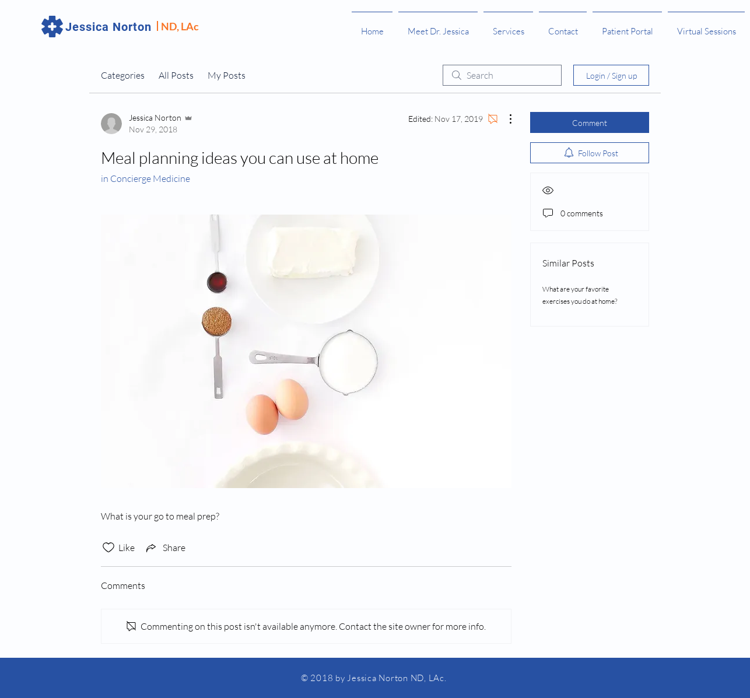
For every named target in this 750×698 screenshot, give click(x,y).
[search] (502, 75)
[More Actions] (504, 119)
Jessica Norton (108, 27)
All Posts (176, 75)
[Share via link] (164, 548)
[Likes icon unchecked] (108, 548)
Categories (123, 75)
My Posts (227, 75)
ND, (171, 26)
